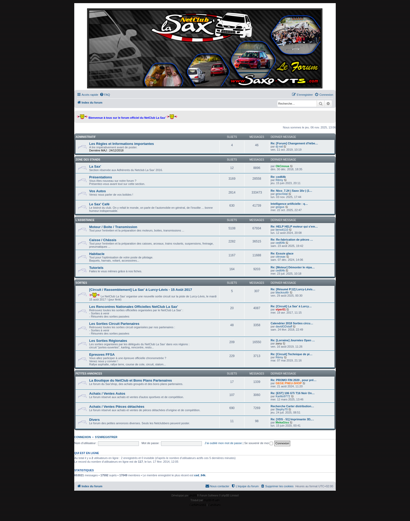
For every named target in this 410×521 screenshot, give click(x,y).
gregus (280, 206)
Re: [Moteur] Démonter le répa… (293, 267)
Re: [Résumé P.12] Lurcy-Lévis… (293, 289)
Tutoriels (96, 268)
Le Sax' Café (99, 204)
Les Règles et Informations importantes (121, 144)
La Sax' (95, 166)
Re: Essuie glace (282, 253)
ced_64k (200, 475)
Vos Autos (97, 191)
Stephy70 (282, 409)
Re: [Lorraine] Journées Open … (293, 340)
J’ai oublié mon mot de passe (223, 443)
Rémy (279, 180)
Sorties (81, 282)
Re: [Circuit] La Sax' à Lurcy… (291, 306)
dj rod (279, 146)
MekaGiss (282, 422)
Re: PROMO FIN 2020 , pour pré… (293, 380)
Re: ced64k (278, 176)
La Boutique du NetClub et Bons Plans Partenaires (130, 380)
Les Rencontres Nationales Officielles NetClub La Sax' (133, 307)
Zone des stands (88, 159)
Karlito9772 (283, 396)
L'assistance (85, 220)
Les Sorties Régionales (108, 341)
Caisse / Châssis (102, 240)
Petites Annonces (89, 373)
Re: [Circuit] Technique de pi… (291, 354)
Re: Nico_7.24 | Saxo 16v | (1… (291, 190)
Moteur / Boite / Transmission (113, 227)
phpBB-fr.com (212, 500)
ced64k (280, 242)
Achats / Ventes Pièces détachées (116, 407)
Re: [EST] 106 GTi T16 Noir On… (293, 393)
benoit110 (282, 229)
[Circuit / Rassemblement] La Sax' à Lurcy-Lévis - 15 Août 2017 (140, 290)
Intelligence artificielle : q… (289, 203)
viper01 (281, 309)
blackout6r (282, 292)
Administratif (86, 136)
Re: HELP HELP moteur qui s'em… (294, 226)
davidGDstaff (284, 326)
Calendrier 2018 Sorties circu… (292, 323)
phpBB (193, 495)
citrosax (281, 256)
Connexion (82, 437)
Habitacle (97, 254)
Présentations (100, 177)
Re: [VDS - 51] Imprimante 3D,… (292, 419)
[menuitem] (105, 95)
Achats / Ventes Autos (107, 393)
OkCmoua (282, 166)
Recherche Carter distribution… (292, 406)
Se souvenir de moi (258, 443)
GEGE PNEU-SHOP (289, 383)
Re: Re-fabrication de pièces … (292, 239)
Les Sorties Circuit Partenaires (114, 324)
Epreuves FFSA (102, 354)
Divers (94, 420)
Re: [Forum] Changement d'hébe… (294, 143)
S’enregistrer (106, 437)
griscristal (282, 193)
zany (279, 343)
